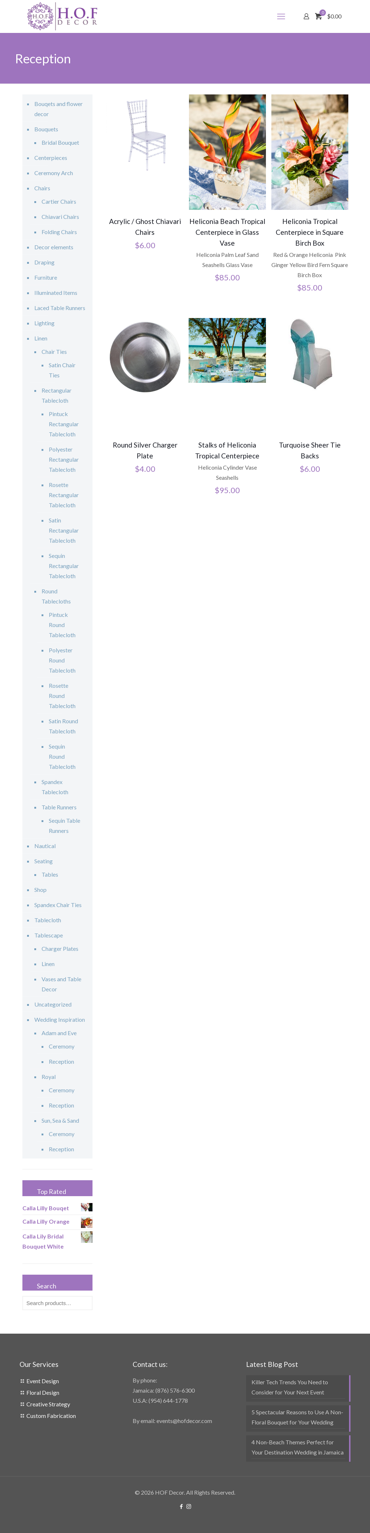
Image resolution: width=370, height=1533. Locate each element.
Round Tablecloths (56, 596)
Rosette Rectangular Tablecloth (64, 494)
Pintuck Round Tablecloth (62, 624)
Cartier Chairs (59, 201)
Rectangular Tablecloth (57, 395)
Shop (40, 889)
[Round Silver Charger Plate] (145, 356)
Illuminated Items (55, 292)
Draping (44, 262)
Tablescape (48, 935)
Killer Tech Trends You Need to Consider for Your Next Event (289, 1387)
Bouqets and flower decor (58, 108)
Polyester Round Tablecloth (62, 660)
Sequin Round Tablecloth (62, 756)
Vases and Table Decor (61, 983)
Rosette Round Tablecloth (62, 695)
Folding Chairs (59, 231)
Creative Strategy (48, 1404)
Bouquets (46, 129)
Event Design (42, 1380)
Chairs (42, 188)
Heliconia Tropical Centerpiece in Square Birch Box (310, 232)
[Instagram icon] (189, 1506)
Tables (50, 874)
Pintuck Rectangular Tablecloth (64, 423)
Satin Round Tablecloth (63, 725)
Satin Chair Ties (62, 369)
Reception (61, 1061)
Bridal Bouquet (60, 142)
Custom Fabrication (51, 1415)
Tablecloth (47, 919)
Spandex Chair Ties (58, 904)
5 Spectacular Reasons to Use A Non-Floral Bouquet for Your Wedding (297, 1417)
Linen (40, 338)
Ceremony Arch (53, 172)
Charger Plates (60, 948)
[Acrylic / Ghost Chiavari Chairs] (145, 133)
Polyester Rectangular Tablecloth (64, 459)
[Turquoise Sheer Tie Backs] (310, 354)
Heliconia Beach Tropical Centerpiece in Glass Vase (227, 232)
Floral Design (42, 1392)
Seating (43, 860)
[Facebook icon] (181, 1506)
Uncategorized (53, 1004)
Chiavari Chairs (60, 216)
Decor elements (53, 246)
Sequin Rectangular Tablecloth (64, 565)
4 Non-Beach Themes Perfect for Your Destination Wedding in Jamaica (297, 1447)
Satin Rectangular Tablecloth (64, 530)
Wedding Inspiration (59, 1019)
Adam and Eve (59, 1032)
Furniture (45, 277)
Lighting (44, 322)
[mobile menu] (281, 16)
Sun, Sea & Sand (60, 1120)
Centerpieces (50, 157)
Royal (49, 1076)
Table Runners (59, 807)
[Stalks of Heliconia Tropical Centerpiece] (227, 350)
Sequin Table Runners (64, 825)
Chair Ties (54, 351)
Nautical (45, 845)
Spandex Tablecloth (55, 786)
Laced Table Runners (59, 307)
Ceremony (61, 1046)
